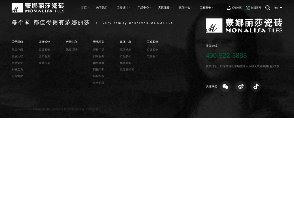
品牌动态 (125, 49)
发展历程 (17, 56)
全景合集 (44, 56)
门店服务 (98, 56)
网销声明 (98, 69)
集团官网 (256, 7)
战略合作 (152, 56)
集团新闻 (125, 63)
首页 (96, 7)
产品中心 (150, 7)
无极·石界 (72, 49)
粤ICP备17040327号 (86, 109)
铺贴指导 (98, 76)
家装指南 (44, 63)
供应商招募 (127, 69)
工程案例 (207, 7)
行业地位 (17, 76)
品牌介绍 (17, 49)
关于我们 (112, 7)
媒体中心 (188, 7)
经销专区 (237, 7)
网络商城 (98, 63)
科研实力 (17, 69)
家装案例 (44, 49)
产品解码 (125, 56)
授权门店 (98, 49)
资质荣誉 (17, 63)
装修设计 (131, 7)
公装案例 (152, 49)
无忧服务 (169, 7)
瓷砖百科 (98, 82)
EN (276, 7)
